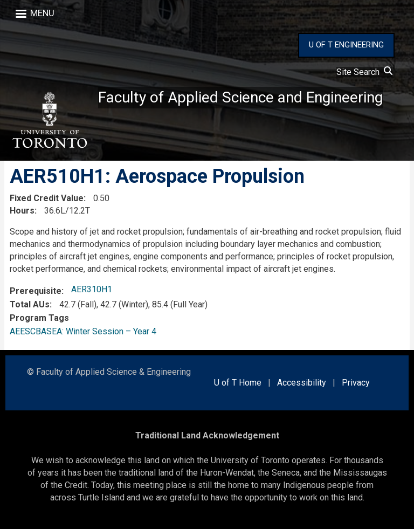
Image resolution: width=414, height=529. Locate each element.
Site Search (364, 72)
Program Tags (39, 318)
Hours (22, 210)
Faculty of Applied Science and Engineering (240, 97)
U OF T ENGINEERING (346, 45)
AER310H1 (91, 289)
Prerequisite (35, 291)
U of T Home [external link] (237, 382)
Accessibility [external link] (301, 382)
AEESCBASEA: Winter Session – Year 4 (83, 331)
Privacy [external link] (356, 382)
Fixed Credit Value (47, 198)
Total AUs (30, 304)
